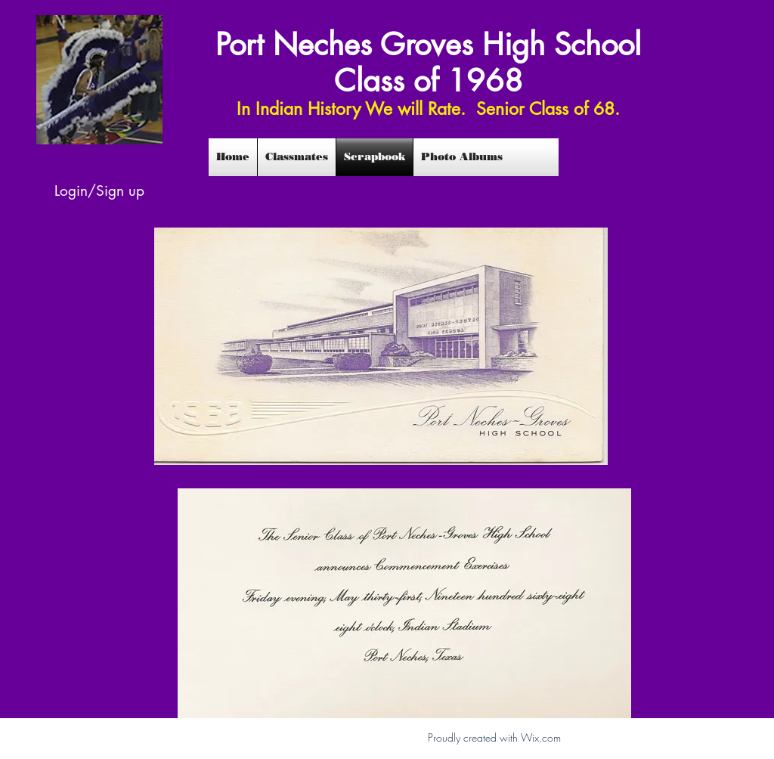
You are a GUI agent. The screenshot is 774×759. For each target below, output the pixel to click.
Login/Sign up (99, 190)
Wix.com (541, 737)
